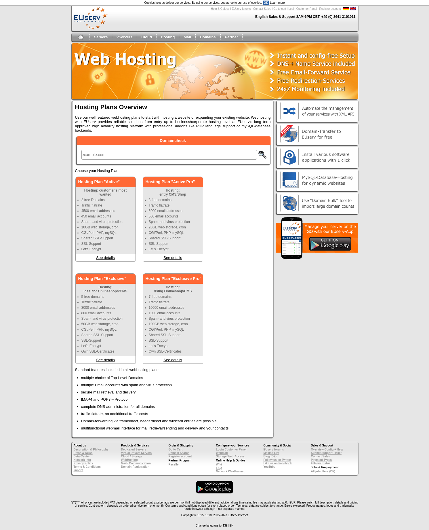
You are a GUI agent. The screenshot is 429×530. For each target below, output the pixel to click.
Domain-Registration (135, 466)
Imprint (78, 470)
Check (262, 154)
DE (225, 525)
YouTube (269, 466)
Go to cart (279, 8)
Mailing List (271, 453)
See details (105, 257)
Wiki (219, 464)
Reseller (174, 464)
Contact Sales (262, 8)
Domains (208, 37)
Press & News (83, 453)
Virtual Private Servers (136, 453)
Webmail (222, 453)
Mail (187, 37)
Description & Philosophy (91, 449)
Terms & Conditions (87, 466)
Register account (330, 8)
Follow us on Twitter (277, 459)
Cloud (146, 37)
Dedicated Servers (133, 449)
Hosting (168, 37)
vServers (124, 37)
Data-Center (82, 456)
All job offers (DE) (323, 471)
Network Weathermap (230, 471)
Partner (231, 37)
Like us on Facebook (278, 463)
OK (266, 2)
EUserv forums (241, 8)
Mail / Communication (136, 463)
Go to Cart (176, 449)
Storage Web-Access (230, 456)
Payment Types (321, 459)
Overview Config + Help (327, 449)
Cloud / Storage (131, 456)
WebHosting (129, 459)
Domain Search (179, 453)
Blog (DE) (270, 456)
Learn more (277, 2)
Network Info (82, 459)
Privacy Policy (83, 463)
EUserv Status (321, 463)
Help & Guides (220, 8)
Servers (101, 37)
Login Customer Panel (302, 8)
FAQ (219, 468)
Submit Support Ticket (326, 453)
